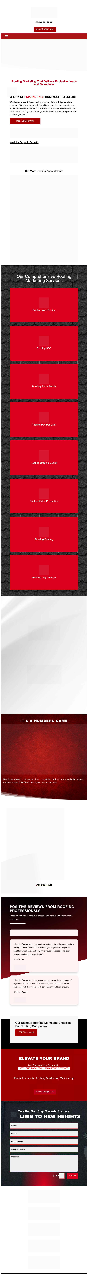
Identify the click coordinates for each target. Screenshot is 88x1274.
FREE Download (26, 1032)
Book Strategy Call (45, 29)
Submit (72, 1176)
